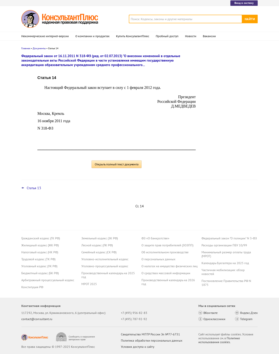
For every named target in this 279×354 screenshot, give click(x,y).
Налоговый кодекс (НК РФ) (39, 252)
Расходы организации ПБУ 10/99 (224, 245)
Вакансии (209, 36)
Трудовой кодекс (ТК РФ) (38, 259)
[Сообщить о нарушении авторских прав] (76, 336)
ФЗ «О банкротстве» (155, 238)
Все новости (211, 144)
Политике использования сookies (219, 340)
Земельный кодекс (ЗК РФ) (99, 238)
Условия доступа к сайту (137, 347)
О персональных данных (158, 259)
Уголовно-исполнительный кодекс (104, 259)
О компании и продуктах (92, 36)
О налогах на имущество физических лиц (169, 266)
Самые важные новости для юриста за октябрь (228, 112)
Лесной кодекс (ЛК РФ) (97, 245)
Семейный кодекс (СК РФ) (98, 252)
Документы (39, 48)
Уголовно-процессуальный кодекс (104, 266)
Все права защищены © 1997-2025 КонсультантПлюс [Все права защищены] (58, 347)
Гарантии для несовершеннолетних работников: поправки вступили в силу (228, 95)
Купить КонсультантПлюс (132, 36)
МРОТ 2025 (89, 284)
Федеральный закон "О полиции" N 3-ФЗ (229, 238)
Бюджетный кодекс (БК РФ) (40, 273)
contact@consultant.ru (36, 319)
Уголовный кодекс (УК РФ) (39, 266)
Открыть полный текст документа (117, 164)
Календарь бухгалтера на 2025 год (225, 263)
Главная (25, 48)
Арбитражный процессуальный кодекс (47, 280)
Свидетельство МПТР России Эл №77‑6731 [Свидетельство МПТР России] (150, 334)
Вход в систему (244, 3)
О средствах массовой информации (165, 273)
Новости (190, 36)
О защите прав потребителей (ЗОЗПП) (167, 245)
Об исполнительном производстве (165, 252)
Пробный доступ (167, 36)
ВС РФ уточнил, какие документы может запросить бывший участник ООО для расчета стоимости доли (226, 131)
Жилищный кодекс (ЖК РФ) (40, 245)
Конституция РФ (32, 287)
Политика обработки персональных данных (151, 340)
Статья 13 (34, 188)
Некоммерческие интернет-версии (45, 36)
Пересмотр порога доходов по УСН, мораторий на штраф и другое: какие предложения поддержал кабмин (227, 76)
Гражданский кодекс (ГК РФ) (40, 238)
